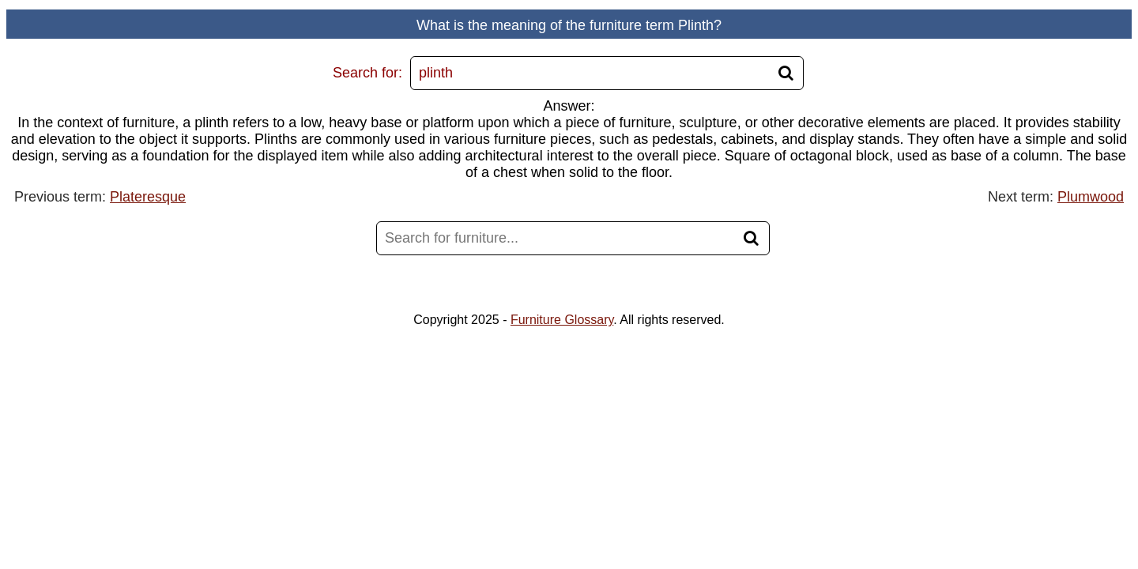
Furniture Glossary (562, 319)
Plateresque (148, 197)
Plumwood (1090, 197)
